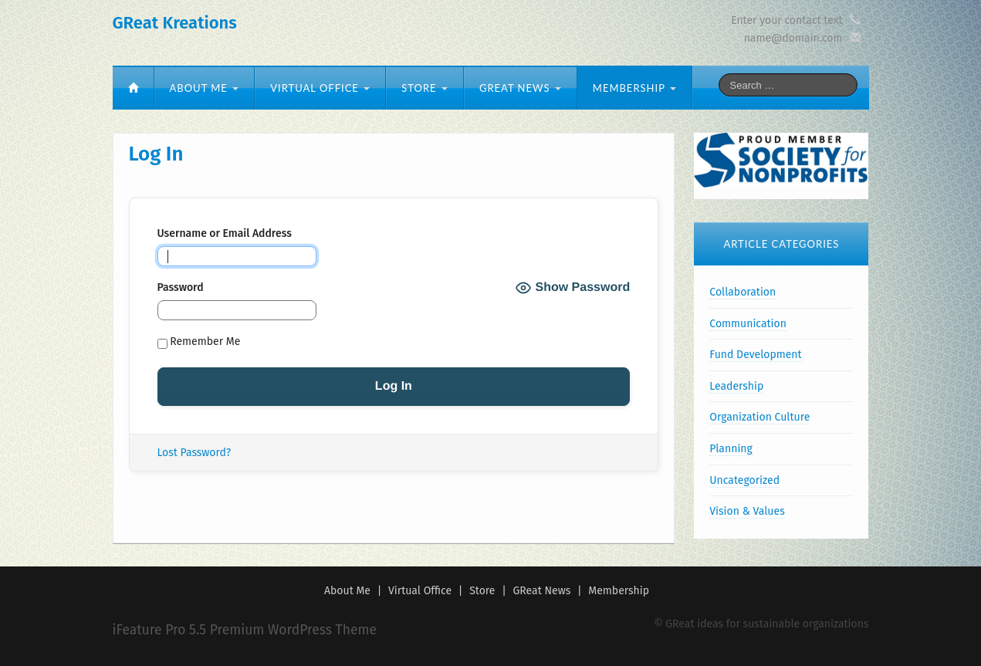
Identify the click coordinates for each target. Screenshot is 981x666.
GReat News (520, 88)
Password (180, 287)
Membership (634, 88)
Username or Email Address (224, 233)
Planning (730, 448)
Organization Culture (759, 417)
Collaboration (742, 292)
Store (424, 88)
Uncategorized (744, 480)
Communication (747, 323)
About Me (204, 88)
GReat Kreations (175, 22)
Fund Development (755, 354)
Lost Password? (194, 452)
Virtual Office (320, 88)
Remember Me (199, 342)
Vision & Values (746, 511)
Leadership (736, 386)
